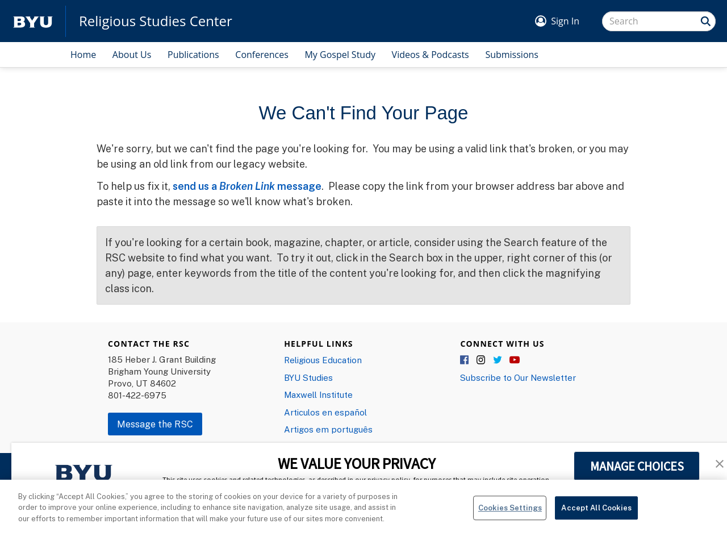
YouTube (514, 360)
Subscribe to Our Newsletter (518, 377)
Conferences (262, 54)
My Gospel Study (339, 54)
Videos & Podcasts (430, 54)
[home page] (33, 21)
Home (83, 54)
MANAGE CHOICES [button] (637, 466)
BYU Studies (308, 377)
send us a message (247, 186)
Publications (193, 54)
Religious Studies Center (155, 21)
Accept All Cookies (596, 511)
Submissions (511, 54)
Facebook (465, 360)
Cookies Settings (510, 511)
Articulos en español (325, 412)
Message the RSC (155, 424)
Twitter (498, 360)
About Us (132, 54)
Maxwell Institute (318, 394)
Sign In (565, 21)
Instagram (482, 360)
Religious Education (323, 360)
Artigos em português (328, 429)
